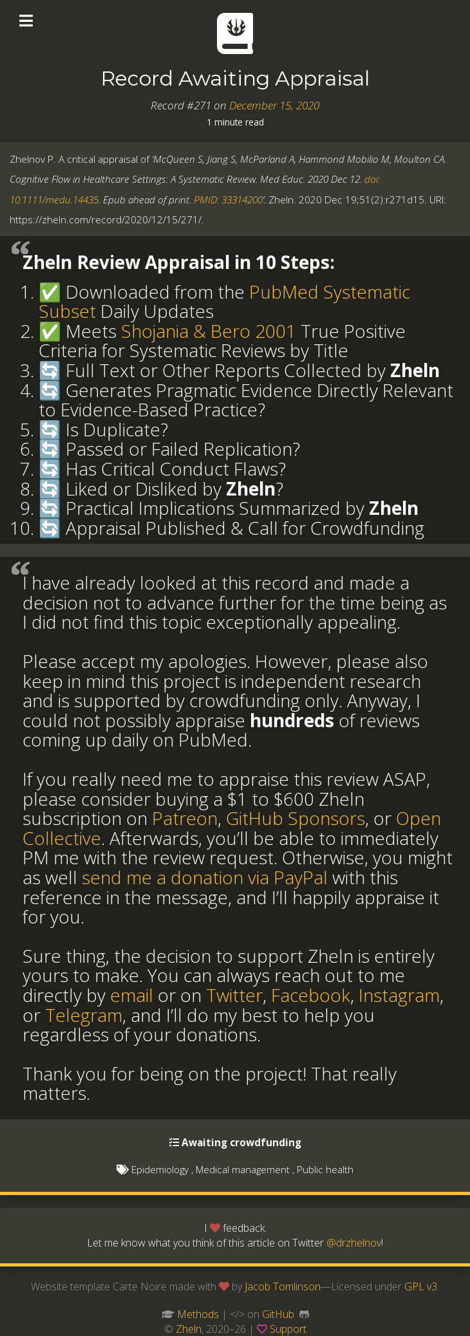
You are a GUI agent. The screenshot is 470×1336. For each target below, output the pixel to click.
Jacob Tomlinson (283, 1286)
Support (288, 1329)
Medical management (243, 1169)
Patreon (185, 818)
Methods (198, 1314)
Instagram (399, 995)
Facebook (310, 995)
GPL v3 (420, 1286)
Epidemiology (160, 1169)
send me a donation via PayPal (205, 877)
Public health (325, 1169)
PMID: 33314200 (228, 199)
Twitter (234, 995)
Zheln (189, 1329)
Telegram (83, 1015)
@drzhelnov (353, 1243)
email (131, 995)
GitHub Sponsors (295, 818)
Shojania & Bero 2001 (208, 331)
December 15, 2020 (274, 105)
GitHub (278, 1314)
